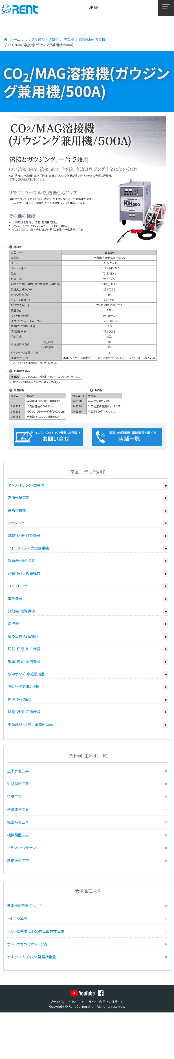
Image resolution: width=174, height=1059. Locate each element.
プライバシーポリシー (67, 1001)
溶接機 (68, 39)
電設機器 (15, 598)
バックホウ (16, 522)
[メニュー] (166, 8)
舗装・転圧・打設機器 (24, 535)
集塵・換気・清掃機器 (24, 661)
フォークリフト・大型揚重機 (28, 548)
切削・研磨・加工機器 (24, 648)
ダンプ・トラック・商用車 (26, 485)
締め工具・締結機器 (23, 636)
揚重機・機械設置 (21, 560)
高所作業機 (17, 510)
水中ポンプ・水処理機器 (26, 674)
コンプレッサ (17, 585)
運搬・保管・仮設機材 (24, 573)
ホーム (11, 39)
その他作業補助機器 (24, 686)
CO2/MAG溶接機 (92, 39)
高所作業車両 (18, 497)
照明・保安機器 (19, 699)
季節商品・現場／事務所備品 (30, 724)
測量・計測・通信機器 (24, 711)
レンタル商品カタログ (41, 39)
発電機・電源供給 (21, 611)
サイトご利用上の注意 (106, 1001)
